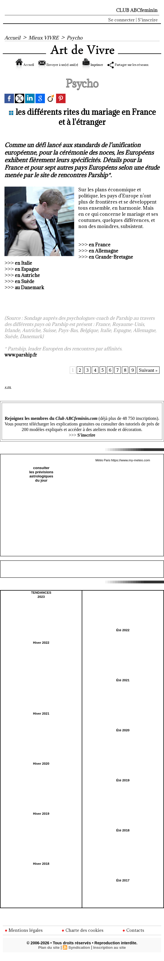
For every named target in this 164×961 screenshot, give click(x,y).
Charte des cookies (83, 936)
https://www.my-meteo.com (130, 466)
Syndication (79, 953)
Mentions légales (24, 936)
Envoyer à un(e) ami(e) (64, 64)
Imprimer (112, 64)
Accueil (13, 37)
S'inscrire (148, 20)
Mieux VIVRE (46, 37)
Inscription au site (110, 953)
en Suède (25, 287)
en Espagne (27, 275)
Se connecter (121, 20)
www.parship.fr (21, 361)
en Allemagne (104, 257)
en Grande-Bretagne (111, 263)
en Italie (23, 269)
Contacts (133, 936)
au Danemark (30, 294)
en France (100, 251)
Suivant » (148, 376)
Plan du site (48, 953)
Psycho (79, 37)
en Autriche (28, 281)
